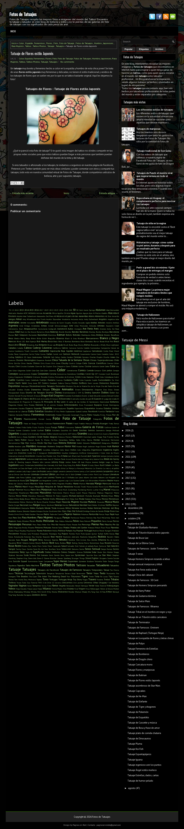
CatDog (11, 357)
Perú (34, 524)
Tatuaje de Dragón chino (139, 659)
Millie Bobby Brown (22, 499)
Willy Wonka (52, 592)
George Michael (112, 430)
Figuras (83, 415)
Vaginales (13, 585)
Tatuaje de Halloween (148, 314)
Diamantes (36, 389)
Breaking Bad (32, 345)
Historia (62, 442)
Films (89, 414)
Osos (112, 511)
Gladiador (36, 434)
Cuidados (68, 380)
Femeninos (39, 43)
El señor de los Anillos (76, 402)
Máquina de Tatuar (54, 486)
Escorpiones (13, 408)
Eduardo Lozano (100, 395)
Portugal (88, 530)
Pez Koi (54, 524)
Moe (93, 499)
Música (108, 501)
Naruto (65, 505)
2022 (51, 310)
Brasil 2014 (13, 344)
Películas (48, 521)
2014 (26, 310)
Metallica (32, 496)
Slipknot (11, 555)
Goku (49, 433)
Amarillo (115, 316)
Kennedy (50, 465)
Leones (99, 471)
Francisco (48, 423)
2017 (41, 310)
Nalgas (36, 504)
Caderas (37, 347)
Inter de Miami (112, 453)
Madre (110, 480)
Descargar (25, 386)
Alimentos (100, 316)
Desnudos (60, 386)
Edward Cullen (113, 395)
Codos (107, 366)
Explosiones (70, 411)
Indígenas (55, 450)
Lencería (62, 471)
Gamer (18, 430)
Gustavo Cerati (35, 436)
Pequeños (96, 521)
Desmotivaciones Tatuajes (42, 386)
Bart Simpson (21, 335)
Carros (42, 354)
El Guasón (96, 398)
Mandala (90, 483)
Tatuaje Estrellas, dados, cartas (143, 775)
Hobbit (79, 443)
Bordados (89, 341)
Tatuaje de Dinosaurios (139, 738)
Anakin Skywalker (53, 319)
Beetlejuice (85, 335)
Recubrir (110, 537)
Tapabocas (12, 565)
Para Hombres (29, 517)
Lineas (78, 474)
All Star (108, 316)
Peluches (68, 521)
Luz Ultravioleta (91, 480)
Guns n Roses (22, 437)
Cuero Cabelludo (32, 380)
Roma (86, 543)
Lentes (92, 471)
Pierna (95, 524)
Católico (19, 357)
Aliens (92, 316)
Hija (22, 443)
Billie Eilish (42, 338)
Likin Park (60, 474)
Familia (101, 411)
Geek (75, 430)
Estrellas (39, 411)
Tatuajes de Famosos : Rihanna (143, 606)
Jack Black (72, 456)
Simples (72, 552)
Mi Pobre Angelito (60, 496)
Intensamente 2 (93, 453)
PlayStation (31, 530)
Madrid (26, 483)
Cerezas (77, 357)
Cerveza (85, 357)
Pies (102, 524)
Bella (93, 335)
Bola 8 (61, 341)
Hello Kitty (81, 440)
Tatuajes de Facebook (48, 570)
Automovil (62, 328)
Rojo (68, 542)
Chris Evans (45, 363)
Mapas (31, 486)
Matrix (66, 493)
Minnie (46, 498)
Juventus (38, 465)
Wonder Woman (74, 592)
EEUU (10, 398)
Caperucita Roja (57, 351)
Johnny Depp (58, 462)
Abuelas (20, 313)
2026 (66, 310)
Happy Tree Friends (105, 437)
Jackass (103, 456)
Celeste (46, 357)
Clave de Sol (40, 366)
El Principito (47, 401)
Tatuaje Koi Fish (135, 749)
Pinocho (31, 527)
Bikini (33, 338)
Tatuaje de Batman (137, 675)
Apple (88, 322)
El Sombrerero (93, 402)
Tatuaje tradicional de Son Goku (153, 150)
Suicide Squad (20, 561)
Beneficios (115, 335)
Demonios (104, 383)
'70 (9, 310)
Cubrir (116, 377)
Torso (46, 579)
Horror (68, 446)
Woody (84, 592)
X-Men (109, 591)
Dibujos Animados (62, 389)
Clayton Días (51, 366)
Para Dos (17, 517)
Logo (34, 477)
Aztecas (11, 332)
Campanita (105, 348)
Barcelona (114, 331)
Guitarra (12, 436)
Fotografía (97, 419)
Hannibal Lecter (89, 437)
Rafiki (106, 533)
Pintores (39, 527)
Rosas (11, 545)
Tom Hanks (18, 579)
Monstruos (114, 498)
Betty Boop (25, 338)
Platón (11, 530)
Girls (29, 434)
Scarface (52, 549)
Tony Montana (30, 579)
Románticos (94, 543)
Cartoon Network (71, 354)
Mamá (76, 483)
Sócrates (19, 555)
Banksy (92, 332)
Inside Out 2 (32, 453)
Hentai (96, 439)
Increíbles (46, 450)
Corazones (43, 373)
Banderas (84, 331)
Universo (88, 582)
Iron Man (57, 456)
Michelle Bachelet (92, 496)
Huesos (79, 446)
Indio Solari (65, 450)
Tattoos (81, 565)
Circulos (23, 366)
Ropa (102, 543)
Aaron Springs (89, 310)
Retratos (63, 539)
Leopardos (108, 471)
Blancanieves (92, 338)
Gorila (65, 434)
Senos (88, 549)
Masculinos (45, 492)
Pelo (56, 521)
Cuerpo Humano (48, 380)
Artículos (92, 325)
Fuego (54, 427)
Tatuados (114, 565)
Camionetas (95, 348)
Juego (102, 462)
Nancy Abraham (47, 505)
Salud (64, 546)
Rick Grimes (81, 540)
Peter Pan (46, 524)
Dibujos (46, 389)
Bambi (62, 332)
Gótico (74, 434)
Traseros (100, 579)
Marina (27, 489)
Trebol (107, 579)
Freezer (11, 427)
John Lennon (45, 462)
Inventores (30, 456)
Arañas (94, 322)
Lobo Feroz (20, 477)
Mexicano (41, 496)
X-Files (102, 592)
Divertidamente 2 (70, 392)
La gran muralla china (55, 468)
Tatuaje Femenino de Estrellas (142, 648)
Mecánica (92, 493)
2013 (21, 310)
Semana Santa (78, 549)
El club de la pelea (42, 399)
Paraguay (58, 517)
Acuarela (47, 313)
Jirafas (11, 462)
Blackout (81, 338)
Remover (47, 540)
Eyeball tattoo (81, 411)
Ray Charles (37, 537)
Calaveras (47, 347)
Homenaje (42, 446)
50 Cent (79, 310)
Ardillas (116, 322)
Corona (52, 373)
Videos (11, 588)
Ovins (16, 514)
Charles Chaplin (96, 357)
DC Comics (43, 383)
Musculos (100, 502)
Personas (27, 524)
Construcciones (24, 374)
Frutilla (41, 427)
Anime (23, 322)
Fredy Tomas (114, 423)
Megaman (109, 493)
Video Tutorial (100, 585)
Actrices (39, 313)
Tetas (96, 573)
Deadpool (53, 383)
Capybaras (87, 351)
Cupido (94, 380)
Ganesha (26, 430)
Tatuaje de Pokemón (137, 712)
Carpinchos (23, 354)
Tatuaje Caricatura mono (140, 664)
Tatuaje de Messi (135, 340)
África (54, 313)
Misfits (52, 499)
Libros (52, 474)
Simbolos (56, 552)
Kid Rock (58, 465)
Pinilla (24, 527)
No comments (67, 61)
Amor (19, 319)
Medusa (100, 493)
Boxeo (102, 341)
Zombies (36, 594)
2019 (46, 310)
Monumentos (13, 502)
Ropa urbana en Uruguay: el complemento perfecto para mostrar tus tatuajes (155, 201)
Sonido (56, 555)
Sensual (96, 549)
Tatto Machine (32, 565)
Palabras (77, 514)
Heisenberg (63, 440)
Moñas (22, 502)
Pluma (39, 530)
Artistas (101, 325)
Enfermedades (71, 404)
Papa (107, 514)
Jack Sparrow (94, 456)
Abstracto (12, 313)
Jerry (91, 459)
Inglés (116, 449)
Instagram (43, 453)
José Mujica (86, 462)
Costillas (81, 373)
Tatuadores (102, 565)
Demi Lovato (93, 383)
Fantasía (110, 411)
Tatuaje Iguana (134, 759)
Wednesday (18, 592)
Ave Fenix (88, 328)
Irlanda (39, 456)
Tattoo (28, 46)
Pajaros (68, 514)
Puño (83, 533)
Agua (73, 313)
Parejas (66, 517)
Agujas (85, 313)
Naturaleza (74, 505)
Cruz (97, 377)
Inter (103, 453)
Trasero (92, 579)
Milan (110, 496)
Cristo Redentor (87, 377)
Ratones (27, 537)
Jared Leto (38, 459)
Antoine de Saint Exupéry (60, 322)
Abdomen (100, 310)
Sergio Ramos (106, 549)
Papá (112, 514)
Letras (116, 471)
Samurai (102, 546)
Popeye (79, 530)
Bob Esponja (31, 341)
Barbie (98, 332)
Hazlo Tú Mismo (42, 440)
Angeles (103, 319)
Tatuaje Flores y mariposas (141, 669)
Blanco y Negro (109, 338)
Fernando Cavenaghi (71, 415)
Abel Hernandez (112, 310)
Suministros (33, 561)
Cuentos (20, 380)
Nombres (83, 508)
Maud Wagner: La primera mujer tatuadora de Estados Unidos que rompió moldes (154, 292)
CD (25, 357)
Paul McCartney (103, 517)
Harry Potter (21, 439)
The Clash (33, 576)
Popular (129, 49)
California (57, 348)
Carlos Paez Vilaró (111, 351)
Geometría (100, 430)
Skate (99, 552)
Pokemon (47, 530)
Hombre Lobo (20, 446)
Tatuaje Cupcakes (136, 690)
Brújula (59, 344)
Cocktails (95, 366)
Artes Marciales (81, 325)
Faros (116, 411)
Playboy (23, 530)
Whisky (34, 592)
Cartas (49, 354)
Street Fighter (92, 558)
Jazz (50, 459)
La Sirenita (98, 468)
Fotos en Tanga (30, 423)
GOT (69, 434)
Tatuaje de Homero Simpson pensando (147, 585)
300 (70, 310)
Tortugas (53, 579)
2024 (61, 310)
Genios (91, 430)
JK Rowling (19, 462)
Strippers (103, 558)
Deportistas (14, 386)
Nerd (90, 505)
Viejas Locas (32, 588)
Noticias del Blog (110, 508)
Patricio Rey (91, 517)
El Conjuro (54, 399)
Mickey (104, 495)
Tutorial (34, 582)
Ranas (111, 533)
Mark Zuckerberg (70, 489)
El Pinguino (25, 402)
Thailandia (110, 573)
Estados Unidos (111, 408)
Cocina (88, 366)
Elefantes (114, 401)
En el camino (50, 405)
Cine (17, 366)
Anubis (74, 322)
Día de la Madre (80, 386)
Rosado (108, 542)
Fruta (34, 427)
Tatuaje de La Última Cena (140, 543)
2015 (31, 310)
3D (74, 310)
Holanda (86, 443)
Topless (39, 579)
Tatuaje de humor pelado (140, 780)
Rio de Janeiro (113, 540)
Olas (69, 511)
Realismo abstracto (71, 537)
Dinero (77, 389)
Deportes (114, 383)
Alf (55, 316)
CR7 (96, 374)
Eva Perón (60, 411)
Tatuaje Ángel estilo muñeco (142, 770)
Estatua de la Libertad (17, 411)
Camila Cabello (83, 348)
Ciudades (30, 366)
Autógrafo (52, 329)
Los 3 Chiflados (68, 477)
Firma (102, 415)
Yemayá (116, 592)
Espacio (29, 408)
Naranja (58, 505)
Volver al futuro (106, 588)
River (19, 542)
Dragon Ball (47, 395)
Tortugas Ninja (65, 579)
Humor (115, 446)
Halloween (77, 436)
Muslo (116, 501)
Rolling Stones (78, 543)
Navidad (83, 505)
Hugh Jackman (89, 446)
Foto (56, 43)
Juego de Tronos (112, 462)
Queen (88, 533)
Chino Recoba (26, 363)
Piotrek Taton (57, 527)
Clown (68, 366)
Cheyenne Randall (43, 360)
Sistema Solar (89, 552)
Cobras (74, 366)
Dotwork (30, 395)
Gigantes (13, 433)
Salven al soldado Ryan (88, 546)
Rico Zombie (92, 540)
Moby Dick (74, 499)
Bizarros (60, 338)
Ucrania (58, 582)
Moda (81, 498)
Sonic (51, 555)
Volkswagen (95, 588)
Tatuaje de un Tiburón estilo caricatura (147, 617)
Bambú (68, 332)
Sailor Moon (47, 546)
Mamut (82, 483)
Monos (105, 498)
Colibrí (28, 370)
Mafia (54, 483)
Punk (78, 533)
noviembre (133, 513)
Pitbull (97, 527)
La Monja (70, 468)
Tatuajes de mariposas (148, 128)
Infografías (86, 450)
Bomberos (76, 341)
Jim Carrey (114, 459)
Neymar (115, 505)
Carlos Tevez (13, 354)
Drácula (37, 395)
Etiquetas (144, 49)
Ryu (29, 546)
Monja (98, 499)
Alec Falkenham (29, 316)
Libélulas (35, 474)
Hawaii (31, 440)
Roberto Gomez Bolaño (31, 543)
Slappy (116, 552)
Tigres (84, 576)
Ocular (46, 511)
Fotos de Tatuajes (22, 14)
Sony (62, 555)
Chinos (36, 363)
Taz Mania (114, 570)
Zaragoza (27, 595)
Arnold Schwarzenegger (58, 325)
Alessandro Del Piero (45, 316)
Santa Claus (21, 549)
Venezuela (70, 585)
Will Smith (41, 592)
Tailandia (98, 561)
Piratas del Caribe (78, 527)
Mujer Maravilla (63, 502)
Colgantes (21, 370)
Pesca (39, 524)
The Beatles (22, 576)
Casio (99, 354)
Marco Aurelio (92, 486)
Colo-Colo (35, 370)
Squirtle (89, 555)
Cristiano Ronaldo (40, 377)
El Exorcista (64, 398)
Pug (59, 533)
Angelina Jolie (113, 319)
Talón (105, 561)
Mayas (84, 493)
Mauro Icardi (75, 493)
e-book (90, 395)
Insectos (22, 452)
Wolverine (63, 591)
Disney (58, 392)
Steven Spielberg (64, 558)
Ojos (64, 511)
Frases (69, 423)
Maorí (25, 486)
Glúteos (43, 434)
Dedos (75, 383)
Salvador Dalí (73, 546)
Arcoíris (109, 322)
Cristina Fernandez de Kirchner (61, 377)
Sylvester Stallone (86, 561)
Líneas (85, 474)
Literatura (114, 474)
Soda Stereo (30, 555)
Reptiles (55, 540)
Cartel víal (57, 354)
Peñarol (87, 521)
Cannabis (34, 351)
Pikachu (108, 524)
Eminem (39, 404)
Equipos (98, 404)
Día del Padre (106, 386)
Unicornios (67, 582)
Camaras (72, 348)
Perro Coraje (107, 521)
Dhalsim (69, 386)
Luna (82, 480)
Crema (11, 377)
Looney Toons (54, 477)
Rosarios (115, 543)
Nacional (24, 505)
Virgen (82, 588)
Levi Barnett (25, 474)
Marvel (107, 489)
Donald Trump (20, 395)
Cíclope (78, 363)
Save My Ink (38, 549)
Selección (66, 549)
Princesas (35, 533)
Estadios (99, 408)
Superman (73, 561)
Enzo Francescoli (86, 405)
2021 (127, 456)
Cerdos (63, 357)
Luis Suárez (74, 480)
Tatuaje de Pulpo (136, 643)
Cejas (29, 357)
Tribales (115, 579)
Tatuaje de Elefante (137, 701)
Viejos (40, 588)
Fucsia (47, 427)
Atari (21, 329)
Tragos (85, 579)
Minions (39, 499)
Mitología (60, 498)
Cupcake (87, 380)
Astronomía (13, 329)
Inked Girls (12, 453)
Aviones (103, 329)
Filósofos (96, 415)
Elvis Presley (29, 405)
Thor (68, 576)
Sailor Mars (37, 546)
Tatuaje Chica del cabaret (140, 574)
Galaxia (78, 427)
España (70, 408)
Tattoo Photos (39, 46)
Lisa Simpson (103, 474)
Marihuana (114, 486)
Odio (59, 511)
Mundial (83, 502)
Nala (31, 505)
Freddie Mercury (85, 423)
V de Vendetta (113, 582)
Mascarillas (13, 493)
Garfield (40, 430)
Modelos (88, 499)
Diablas (20, 389)
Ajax (90, 313)
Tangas (111, 561)
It (62, 456)
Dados (11, 383)
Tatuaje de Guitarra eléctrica (141, 596)
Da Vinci (115, 380)
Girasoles (23, 434)
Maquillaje (39, 486)
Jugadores (13, 465)
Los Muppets (110, 477)
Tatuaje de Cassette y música (142, 722)
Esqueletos (89, 408)
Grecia (90, 434)
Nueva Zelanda (23, 511)
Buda (71, 345)
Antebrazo (42, 322)
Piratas (66, 527)
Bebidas (76, 335)
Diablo (27, 389)
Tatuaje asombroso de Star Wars (143, 685)
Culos (81, 380)
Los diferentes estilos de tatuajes (154, 109)
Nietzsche (25, 508)
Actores (32, 313)
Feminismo (50, 414)
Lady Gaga (26, 471)
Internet (21, 456)
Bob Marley (42, 341)
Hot (74, 446)
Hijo (27, 443)
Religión (33, 539)
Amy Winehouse (29, 319)
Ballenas (54, 331)
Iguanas (25, 449)
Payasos (12, 521)
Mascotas (34, 492)
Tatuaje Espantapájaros (139, 754)
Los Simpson (32, 480)
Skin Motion (108, 552)
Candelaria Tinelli (22, 351)
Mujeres (75, 501)
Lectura (50, 471)
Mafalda (47, 483)
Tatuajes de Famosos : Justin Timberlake (147, 548)
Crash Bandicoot (112, 374)
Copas (34, 373)
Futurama (69, 427)
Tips (111, 576)
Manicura (106, 483)
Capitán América (74, 351)
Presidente (13, 533)
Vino (64, 588)
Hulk (109, 446)
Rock (51, 542)
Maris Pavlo (57, 489)
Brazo (22, 344)
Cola (112, 366)
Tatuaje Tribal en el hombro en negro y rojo (149, 611)
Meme (116, 493)
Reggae (24, 539)
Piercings (86, 524)
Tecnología (29, 573)
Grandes (82, 433)
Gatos (48, 430)
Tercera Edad (70, 573)
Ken (45, 465)
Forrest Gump (44, 419)
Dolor (112, 392)
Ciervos (110, 363)
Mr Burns (38, 502)
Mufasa (52, 502)
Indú (79, 450)
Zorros (44, 594)
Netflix (109, 505)
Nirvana (75, 508)
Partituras (75, 517)
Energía (60, 405)
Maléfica (68, 483)
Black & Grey (71, 338)
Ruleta (24, 546)
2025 (127, 435)
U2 (53, 582)
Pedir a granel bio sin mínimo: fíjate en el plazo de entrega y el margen (155, 269)
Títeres (11, 579)
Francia (40, 423)
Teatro (10, 573)
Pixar (103, 527)
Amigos (11, 319)
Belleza (99, 335)
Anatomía (66, 319)
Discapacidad (13, 392)
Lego (55, 471)
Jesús (106, 458)
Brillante (43, 344)
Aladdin (104, 313)
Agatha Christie (63, 313)
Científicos (101, 363)
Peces (32, 521)
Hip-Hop (48, 443)
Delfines (83, 383)
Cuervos (59, 380)
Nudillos (12, 511)
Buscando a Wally (98, 345)
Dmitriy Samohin (92, 392)
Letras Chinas (13, 474)
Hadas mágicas (50, 436)
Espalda (29, 43)
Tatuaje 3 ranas (135, 553)
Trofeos (12, 582)
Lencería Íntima (72, 471)
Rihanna (102, 539)
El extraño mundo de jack (80, 399)
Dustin (84, 395)
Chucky (64, 363)
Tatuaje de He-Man (137, 696)
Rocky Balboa (60, 543)
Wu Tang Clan (93, 592)
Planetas (115, 527)
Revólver (71, 540)
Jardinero (30, 459)
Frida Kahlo (27, 427)
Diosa (110, 389)
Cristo (78, 377)
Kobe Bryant (82, 465)
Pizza (108, 527)
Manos (18, 486)
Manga (98, 483)
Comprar (97, 370)
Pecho (39, 521)
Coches (81, 366)
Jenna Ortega (83, 459)
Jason (45, 459)
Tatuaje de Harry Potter (139, 590)
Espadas (38, 408)
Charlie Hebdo (109, 357)
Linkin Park (93, 474)
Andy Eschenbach (91, 319)
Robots (45, 542)
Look (45, 477)
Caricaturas (97, 351)
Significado (38, 552)
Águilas (79, 313)
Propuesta (44, 533)
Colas (15, 370)
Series (116, 549)
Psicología (53, 533)
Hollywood (96, 443)
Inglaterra (107, 449)
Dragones (59, 395)
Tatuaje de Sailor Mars (138, 601)
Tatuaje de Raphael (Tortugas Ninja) (145, 633)
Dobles (105, 392)
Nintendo (61, 508)
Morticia (29, 502)
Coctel (102, 366)
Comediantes (72, 370)
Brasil (116, 341)
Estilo (31, 411)
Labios (11, 471)
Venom (77, 585)
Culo (75, 379)
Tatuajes (60, 46)
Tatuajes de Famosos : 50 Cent (142, 580)
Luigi (67, 480)
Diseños (50, 392)
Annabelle (31, 322)
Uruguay (103, 582)
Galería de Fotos (93, 427)
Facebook (93, 411)
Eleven (20, 405)
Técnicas (18, 573)
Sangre (11, 549)
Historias (71, 442)
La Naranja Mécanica (83, 468)
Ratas (10, 537)
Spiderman (80, 555)
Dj (83, 392)
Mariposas (46, 489)
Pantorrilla (93, 514)
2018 (127, 472)
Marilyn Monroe (15, 489)
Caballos (12, 347)
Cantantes (44, 350)
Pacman (39, 514)
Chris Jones (55, 363)
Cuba (102, 377)
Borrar (96, 341)
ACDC (26, 313)
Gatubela (56, 430)
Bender (107, 335)
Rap (117, 533)
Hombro (98, 43)
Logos (39, 477)
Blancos (12, 341)
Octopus (39, 511)
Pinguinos (17, 527)
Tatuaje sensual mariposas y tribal (144, 564)
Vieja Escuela (21, 588)
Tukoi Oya (26, 582)
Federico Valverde (15, 415)
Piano (68, 524)
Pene (82, 521)
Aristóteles (35, 325)
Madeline (103, 480)
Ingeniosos (96, 449)
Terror (89, 573)
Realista (102, 536)
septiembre (133, 523)
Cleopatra (61, 366)
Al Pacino (97, 313)
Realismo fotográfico (88, 537)
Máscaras (115, 489)
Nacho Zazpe (13, 505)
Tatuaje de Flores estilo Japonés (31, 53)
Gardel (33, 430)
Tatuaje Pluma (134, 743)
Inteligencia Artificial (77, 453)
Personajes (14, 524)
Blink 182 (21, 341)
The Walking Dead (57, 576)
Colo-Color (44, 370)
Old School (77, 511)
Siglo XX (29, 552)
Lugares (61, 480)
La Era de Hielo (39, 468)
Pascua (83, 517)
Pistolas (91, 527)
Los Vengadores (45, 480)
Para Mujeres (18, 46)
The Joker (42, 576)
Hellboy (72, 440)
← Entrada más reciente (22, 193)
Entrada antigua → (108, 193)
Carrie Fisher (34, 354)
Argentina (13, 325)
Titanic (116, 576)
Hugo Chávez (101, 446)
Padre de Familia (57, 514)
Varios (55, 585)
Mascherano (24, 493)
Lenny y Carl (84, 471)
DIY (79, 392)
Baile (47, 332)
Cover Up (89, 373)
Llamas (11, 477)
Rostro (18, 545)
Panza (101, 514)
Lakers (33, 471)
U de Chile (47, 582)
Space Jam (69, 555)
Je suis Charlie (72, 459)
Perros (116, 521)
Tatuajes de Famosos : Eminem (143, 627)
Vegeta (62, 585)
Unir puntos (78, 582)
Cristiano (28, 377)
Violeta (70, 588)
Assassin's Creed (112, 325)
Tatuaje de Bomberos (138, 654)
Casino (93, 354)
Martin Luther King (95, 489)
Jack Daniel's (82, 456)
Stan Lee (97, 555)
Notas (90, 508)
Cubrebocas (109, 377)
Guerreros (114, 433)
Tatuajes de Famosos (71, 569)
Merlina (11, 496)
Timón (91, 576)
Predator (115, 530)
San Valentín (113, 546)
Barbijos (105, 332)
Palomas (84, 514)
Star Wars (106, 555)
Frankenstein (59, 423)
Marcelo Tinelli (80, 486)
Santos (30, 549)
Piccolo (74, 524)
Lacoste (18, 471)
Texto (102, 573)
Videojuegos (113, 585)
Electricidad (104, 402)
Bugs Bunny (79, 345)
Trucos (19, 582)
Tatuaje (50, 46)
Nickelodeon (14, 508)
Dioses (116, 389)
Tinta (97, 576)
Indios (73, 449)
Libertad (44, 474)
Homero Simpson (55, 446)
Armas (44, 325)
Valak (29, 585)
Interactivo (12, 456)
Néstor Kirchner (98, 505)
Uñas (95, 582)
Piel (79, 524)
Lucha (54, 480)
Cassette (105, 354)
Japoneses (108, 43)
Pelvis (76, 521)
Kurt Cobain (105, 465)
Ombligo (86, 511)
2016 (36, 310)
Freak (75, 423)
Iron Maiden (47, 456)
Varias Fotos (47, 585)
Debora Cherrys (64, 383)
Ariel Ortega (24, 325)
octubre (132, 518)
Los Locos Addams (97, 477)
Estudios (49, 411)
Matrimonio (57, 493)
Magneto (61, 483)
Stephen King (21, 558)
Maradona (68, 486)
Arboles (101, 322)
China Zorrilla (14, 363)
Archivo (159, 49)
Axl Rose (115, 329)
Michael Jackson (77, 495)
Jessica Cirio (98, 459)
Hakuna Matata (65, 437)
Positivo (96, 530)
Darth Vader (21, 383)
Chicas (86, 360)
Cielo (84, 363)
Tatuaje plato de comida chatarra (144, 733)
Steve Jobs (32, 558)
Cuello (11, 379)
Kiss (73, 465)
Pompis (69, 530)
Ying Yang (12, 595)
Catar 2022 (114, 354)
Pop (74, 530)
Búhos (87, 344)
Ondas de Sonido (97, 511)
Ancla (81, 319)
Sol (38, 555)
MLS (67, 499)
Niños (68, 508)
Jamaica (110, 456)
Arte (71, 325)
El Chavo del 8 (27, 398)
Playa (16, 530)
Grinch (96, 434)
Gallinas (108, 427)
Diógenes (98, 389)
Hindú (40, 443)
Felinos (26, 414)
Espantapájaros (59, 408)
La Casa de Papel (25, 468)
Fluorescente (30, 419)
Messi (18, 495)
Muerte (45, 502)
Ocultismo (53, 511)
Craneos (102, 374)
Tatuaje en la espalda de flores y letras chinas (150, 638)
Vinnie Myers (57, 588)
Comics (82, 370)
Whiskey (27, 592)
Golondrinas (57, 434)
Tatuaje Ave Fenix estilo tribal (142, 569)
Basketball (42, 335)
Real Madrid (56, 536)
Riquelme (12, 543)
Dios (105, 389)
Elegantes (12, 405)
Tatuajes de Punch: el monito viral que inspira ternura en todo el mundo (154, 176)
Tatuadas (91, 565)
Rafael (100, 533)
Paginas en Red (79, 825)
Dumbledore (76, 395)
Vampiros (36, 585)
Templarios (59, 573)
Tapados (21, 565)
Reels (18, 540)
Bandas (75, 331)
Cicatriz (72, 363)
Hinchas (33, 443)
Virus (88, 588)
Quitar (94, 533)
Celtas (57, 357)
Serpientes (13, 552)
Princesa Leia (25, 533)
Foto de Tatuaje (66, 43)
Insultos (65, 453)
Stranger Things (78, 558)
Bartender (33, 335)
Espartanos (79, 408)
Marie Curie (103, 486)
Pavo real (115, 517)
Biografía (51, 338)
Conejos (116, 370)
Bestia (17, 338)
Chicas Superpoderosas (101, 360)
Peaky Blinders (23, 521)
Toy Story (77, 579)
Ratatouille (18, 537)
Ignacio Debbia (14, 450)
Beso (10, 338)
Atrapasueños (30, 328)
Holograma (106, 443)
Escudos (22, 408)
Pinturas (47, 527)
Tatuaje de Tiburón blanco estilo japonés (148, 532)
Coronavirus (61, 374)
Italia (65, 456)
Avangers (78, 329)
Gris (100, 434)
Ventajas (84, 585)
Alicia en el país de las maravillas (72, 316)
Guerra (106, 434)
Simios (64, 552)
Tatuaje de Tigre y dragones (141, 706)
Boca (50, 341)
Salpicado (57, 546)
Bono (82, 341)
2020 (127, 462)
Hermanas (105, 440)
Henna (89, 440)
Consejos (13, 373)
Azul (17, 331)
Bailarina (41, 332)
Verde (91, 585)
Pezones (62, 524)
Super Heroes (60, 561)
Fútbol (61, 427)
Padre (46, 514)
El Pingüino (35, 402)
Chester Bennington (26, 360)
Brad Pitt (109, 341)
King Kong (67, 465)
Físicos (108, 415)
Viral (76, 588)
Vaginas (23, 585)
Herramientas (14, 443)
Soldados (44, 555)
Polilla (55, 530)
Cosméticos (71, 374)
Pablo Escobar (30, 514)
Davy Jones (32, 383)
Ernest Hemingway (111, 405)
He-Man (54, 440)
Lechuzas (41, 471)
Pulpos (65, 533)
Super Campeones (45, 561)
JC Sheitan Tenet (59, 459)
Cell (52, 357)
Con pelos (107, 370)
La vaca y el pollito (111, 468)
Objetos (33, 511)
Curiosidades (104, 380)
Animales (13, 322)
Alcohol (19, 316)
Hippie (55, 443)
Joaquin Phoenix (32, 462)
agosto (131, 788)
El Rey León (60, 401)
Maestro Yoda (36, 483)
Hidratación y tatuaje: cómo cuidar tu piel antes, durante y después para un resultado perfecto (155, 245)
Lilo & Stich (70, 474)
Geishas (83, 430)
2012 (127, 504)
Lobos (28, 477)
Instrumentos (54, 452)
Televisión (41, 573)
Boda (55, 341)
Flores (49, 43)
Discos (22, 392)
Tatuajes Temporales (93, 570)
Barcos (11, 335)
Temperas (50, 573)
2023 (56, 310)
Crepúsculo (18, 377)
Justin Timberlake (26, 465)
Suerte (110, 558)
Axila (109, 329)
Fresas (18, 427)
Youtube (20, 595)
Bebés (69, 335)
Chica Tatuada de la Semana (67, 360)
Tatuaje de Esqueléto (138, 717)
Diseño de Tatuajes (35, 392)
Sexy (22, 552)
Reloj (40, 539)
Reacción (46, 537)
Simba (48, 552)
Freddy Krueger (100, 423)
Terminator (80, 573)
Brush (65, 345)
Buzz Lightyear (112, 345)
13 (13, 310)
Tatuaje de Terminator (138, 622)
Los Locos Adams (82, 477)
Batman (61, 334)
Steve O (40, 558)
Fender (59, 415)
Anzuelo (81, 322)
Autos (70, 328)
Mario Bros (36, 489)
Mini (33, 498)
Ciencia (91, 363)
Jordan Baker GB (73, 462)
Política (61, 530)
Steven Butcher (50, 558)
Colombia (52, 370)
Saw (46, 549)
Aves (96, 328)
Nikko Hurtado (37, 508)
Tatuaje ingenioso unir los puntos (144, 764)
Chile (116, 360)
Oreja (106, 511)
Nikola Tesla (50, 508)
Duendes (67, 395)
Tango (116, 561)
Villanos (47, 588)
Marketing (82, 489)
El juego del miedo (109, 399)
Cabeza (28, 347)
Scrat (58, 549)
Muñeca (92, 501)
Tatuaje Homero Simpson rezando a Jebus (148, 559)
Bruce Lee (51, 345)
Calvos (65, 347)
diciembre (133, 508)
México (48, 495)
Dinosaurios (87, 389)
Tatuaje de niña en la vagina (151, 223)
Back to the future (28, 332)
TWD (40, 582)
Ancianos (74, 319)
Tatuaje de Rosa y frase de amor (143, 727)
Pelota (62, 521)
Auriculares (42, 329)
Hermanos (115, 440)
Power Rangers (105, 530)
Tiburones (76, 576)
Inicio (13, 31)
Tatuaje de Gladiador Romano (142, 527)
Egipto (17, 398)
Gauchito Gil (66, 430)
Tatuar (106, 570)
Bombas (68, 341)
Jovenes (95, 462)
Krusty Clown (93, 465)
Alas (110, 313)
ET (55, 411)
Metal (24, 495)
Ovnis (21, 514)
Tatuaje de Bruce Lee (137, 537)
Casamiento (85, 354)
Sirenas (80, 552)
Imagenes (36, 449)
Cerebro (70, 357)
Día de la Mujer (94, 386)
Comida (90, 370)
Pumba (72, 533)
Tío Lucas (104, 576)
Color (21, 43)
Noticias (98, 508)
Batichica (52, 335)
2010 (16, 310)
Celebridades (37, 357)
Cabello (20, 348)
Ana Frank (40, 319)
